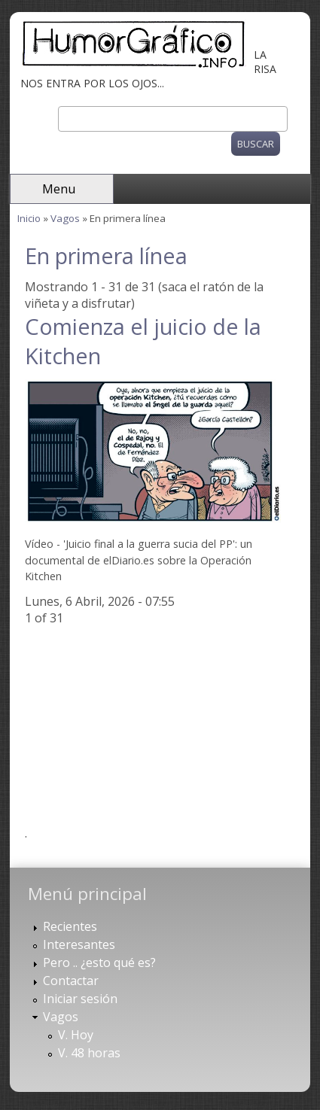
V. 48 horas (89, 1053)
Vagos (65, 218)
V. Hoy (75, 1034)
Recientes (70, 926)
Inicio (29, 218)
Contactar (71, 980)
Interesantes (79, 944)
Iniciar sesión (80, 998)
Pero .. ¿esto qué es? (99, 962)
